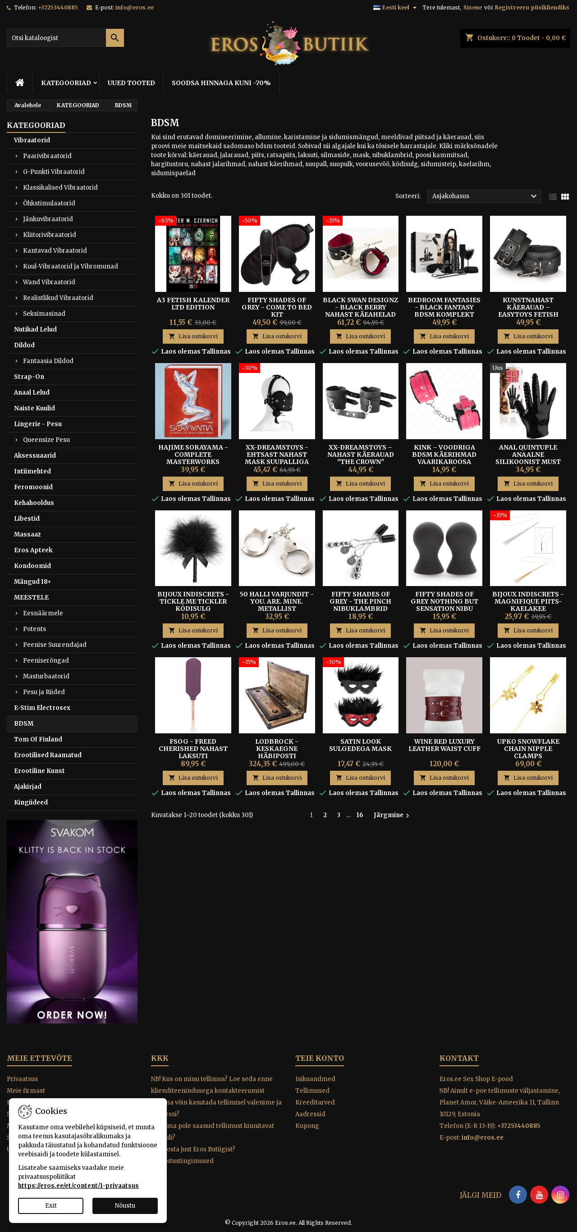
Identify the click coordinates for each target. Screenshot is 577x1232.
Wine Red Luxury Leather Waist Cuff (444, 745)
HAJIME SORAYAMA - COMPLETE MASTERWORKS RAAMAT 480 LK (193, 458)
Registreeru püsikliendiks (532, 7)
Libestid (27, 519)
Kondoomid (32, 566)
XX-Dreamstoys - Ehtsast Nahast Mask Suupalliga (277, 454)
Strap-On (29, 377)
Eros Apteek (33, 550)
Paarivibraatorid (47, 156)
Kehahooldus (34, 503)
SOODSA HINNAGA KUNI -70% (221, 83)
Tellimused (312, 1091)
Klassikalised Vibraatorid (60, 187)
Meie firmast (26, 1091)
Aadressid (310, 1114)
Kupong (307, 1126)
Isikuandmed (315, 1079)
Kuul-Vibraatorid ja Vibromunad (70, 266)
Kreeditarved (315, 1102)
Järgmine (393, 815)
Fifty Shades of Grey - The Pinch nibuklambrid (360, 601)
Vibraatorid (32, 140)
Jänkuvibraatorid (48, 219)
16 (360, 815)
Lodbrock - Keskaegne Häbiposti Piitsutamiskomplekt (280, 752)
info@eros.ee (134, 7)
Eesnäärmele (43, 613)
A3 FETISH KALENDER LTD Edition (193, 303)
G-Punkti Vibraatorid (54, 172)
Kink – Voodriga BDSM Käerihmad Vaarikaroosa (444, 454)
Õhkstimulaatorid (49, 203)
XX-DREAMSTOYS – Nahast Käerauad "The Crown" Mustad (360, 458)
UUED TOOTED (131, 83)
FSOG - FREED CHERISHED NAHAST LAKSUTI (193, 748)
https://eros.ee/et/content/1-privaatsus (78, 1186)
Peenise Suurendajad (55, 645)
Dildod (24, 345)
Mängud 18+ (32, 582)
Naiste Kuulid (34, 408)
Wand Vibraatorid (49, 282)
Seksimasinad (44, 314)
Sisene (472, 7)
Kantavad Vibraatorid (55, 251)
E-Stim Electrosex (42, 708)
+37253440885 (58, 7)
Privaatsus (22, 1079)
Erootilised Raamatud (48, 755)
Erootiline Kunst (39, 771)
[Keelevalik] (396, 7)
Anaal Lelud (32, 392)
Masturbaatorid (46, 676)
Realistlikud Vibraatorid (58, 298)
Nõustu (125, 1205)
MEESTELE (31, 597)
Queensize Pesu (46, 440)
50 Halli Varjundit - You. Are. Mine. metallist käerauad (277, 605)
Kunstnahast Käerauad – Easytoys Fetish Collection (528, 311)
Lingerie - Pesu (38, 424)
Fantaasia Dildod (48, 361)
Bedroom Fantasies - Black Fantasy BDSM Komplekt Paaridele (444, 311)
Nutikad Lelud (35, 329)
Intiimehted (32, 471)
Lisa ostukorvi (193, 336)
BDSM (23, 723)
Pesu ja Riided (44, 692)
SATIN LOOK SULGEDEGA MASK (360, 745)
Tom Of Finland (38, 739)
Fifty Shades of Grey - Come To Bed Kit (277, 307)
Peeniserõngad (46, 660)
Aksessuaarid (35, 455)
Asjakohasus (485, 196)
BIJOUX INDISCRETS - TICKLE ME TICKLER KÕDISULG (193, 601)
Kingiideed (31, 802)
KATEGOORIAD (66, 83)
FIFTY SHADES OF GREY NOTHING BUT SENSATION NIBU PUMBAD (444, 605)
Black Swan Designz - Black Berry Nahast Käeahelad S (360, 311)
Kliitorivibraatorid (49, 235)
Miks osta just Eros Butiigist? (193, 1149)
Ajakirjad (27, 787)
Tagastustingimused (182, 1161)
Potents (34, 629)
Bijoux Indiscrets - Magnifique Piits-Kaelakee (528, 601)
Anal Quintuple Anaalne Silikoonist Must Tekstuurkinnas (528, 458)
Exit (51, 1205)
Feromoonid (33, 487)
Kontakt (459, 1058)
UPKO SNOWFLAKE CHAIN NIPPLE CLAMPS (528, 748)
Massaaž (27, 534)
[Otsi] (65, 38)
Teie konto (319, 1058)
